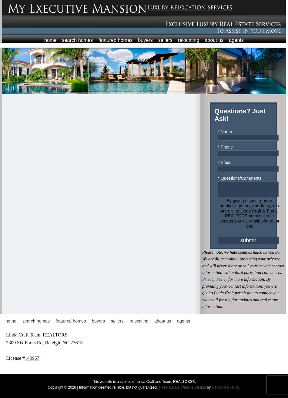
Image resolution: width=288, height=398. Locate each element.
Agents (236, 40)
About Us (214, 40)
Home (50, 40)
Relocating (188, 40)
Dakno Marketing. (226, 390)
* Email (224, 162)
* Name (225, 131)
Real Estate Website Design (183, 390)
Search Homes (77, 40)
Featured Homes (115, 40)
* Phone (225, 147)
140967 (32, 360)
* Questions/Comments (240, 178)
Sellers (165, 40)
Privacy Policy (214, 282)
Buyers (145, 40)
